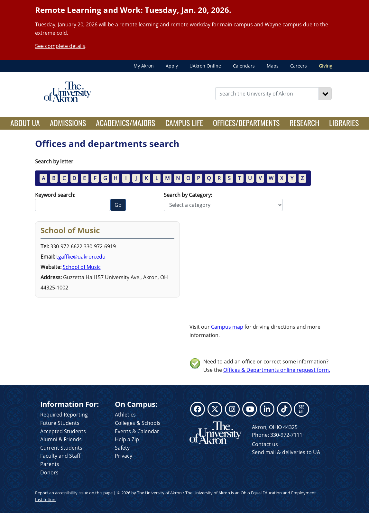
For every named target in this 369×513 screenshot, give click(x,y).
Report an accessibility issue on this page (74, 493)
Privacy (123, 455)
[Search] (325, 93)
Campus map (227, 326)
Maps (273, 66)
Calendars (244, 66)
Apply (172, 66)
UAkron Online (205, 66)
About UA (27, 122)
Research (304, 122)
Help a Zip (127, 439)
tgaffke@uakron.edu (81, 256)
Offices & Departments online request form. (276, 369)
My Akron (144, 66)
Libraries (344, 122)
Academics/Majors (125, 122)
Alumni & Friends (61, 439)
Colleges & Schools (138, 422)
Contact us (265, 444)
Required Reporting (64, 414)
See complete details (60, 46)
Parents (49, 464)
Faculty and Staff (60, 455)
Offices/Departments (246, 122)
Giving (325, 66)
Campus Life (184, 122)
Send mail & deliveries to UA (286, 452)
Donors (49, 472)
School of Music (82, 266)
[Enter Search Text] (267, 93)
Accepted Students (63, 431)
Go (118, 204)
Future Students (59, 422)
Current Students (61, 447)
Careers (298, 66)
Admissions (68, 122)
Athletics (125, 414)
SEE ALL (301, 409)
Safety (122, 447)
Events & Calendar (137, 431)
